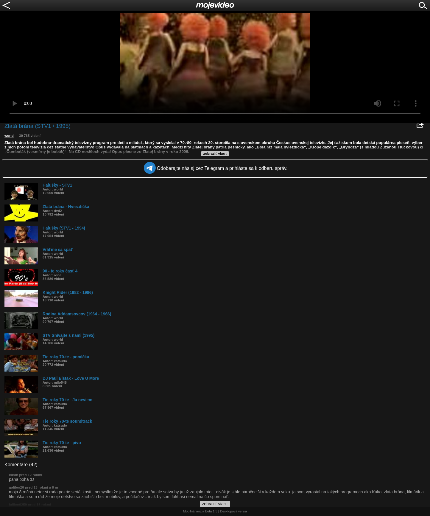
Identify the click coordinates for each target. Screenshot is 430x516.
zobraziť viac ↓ (215, 153)
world (9, 135)
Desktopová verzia (233, 511)
